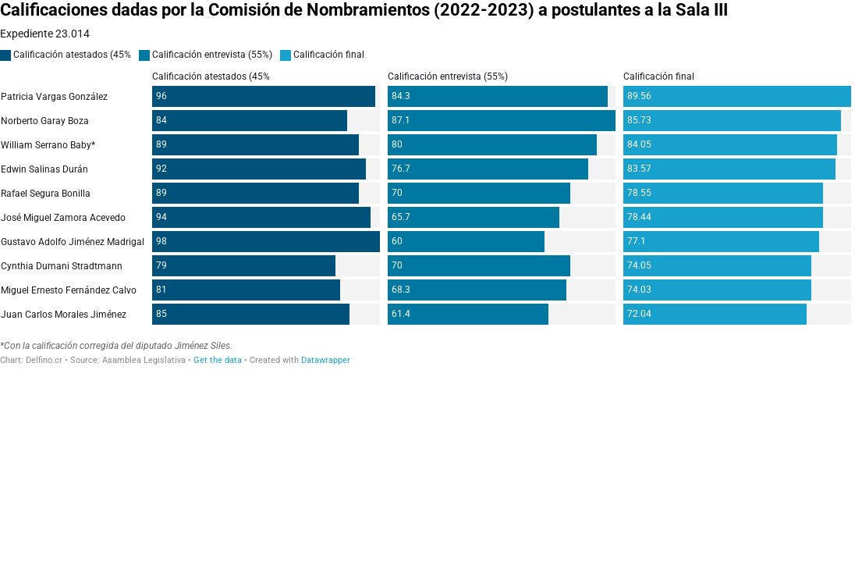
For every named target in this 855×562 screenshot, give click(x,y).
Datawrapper (325, 360)
